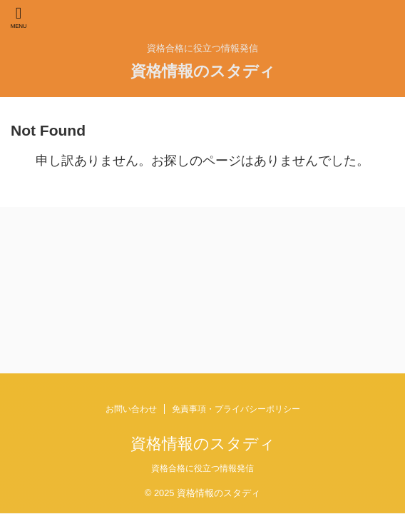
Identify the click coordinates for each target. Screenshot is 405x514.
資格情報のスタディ (202, 71)
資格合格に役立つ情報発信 (202, 468)
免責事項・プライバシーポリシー (236, 409)
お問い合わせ (131, 409)
